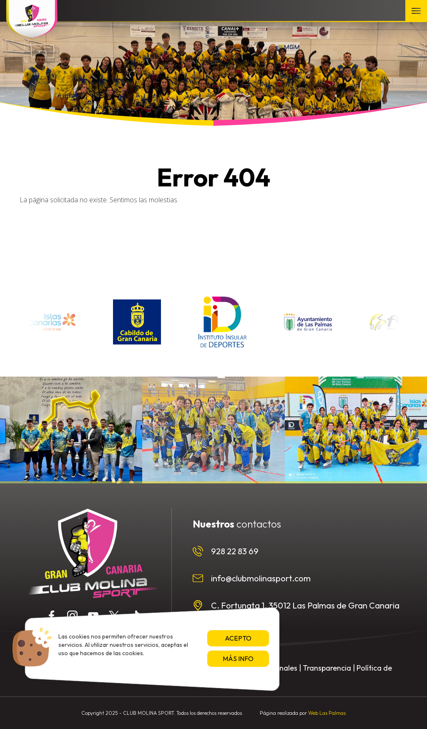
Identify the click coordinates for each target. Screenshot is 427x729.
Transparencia (327, 668)
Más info (238, 658)
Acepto (238, 638)
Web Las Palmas (327, 713)
